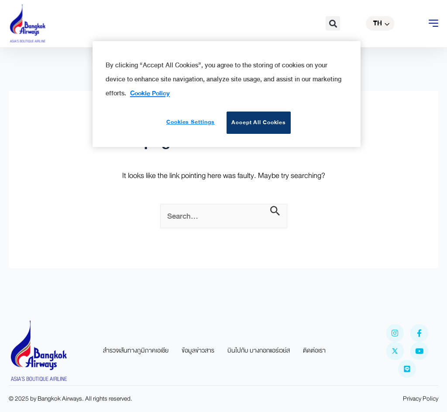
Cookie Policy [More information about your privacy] (150, 93)
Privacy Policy (420, 398)
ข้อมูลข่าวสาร (198, 350)
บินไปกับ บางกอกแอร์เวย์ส (258, 350)
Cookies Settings (189, 122)
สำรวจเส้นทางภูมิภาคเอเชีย (135, 350)
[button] (333, 23)
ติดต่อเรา (314, 350)
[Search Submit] (275, 211)
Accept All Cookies (258, 122)
